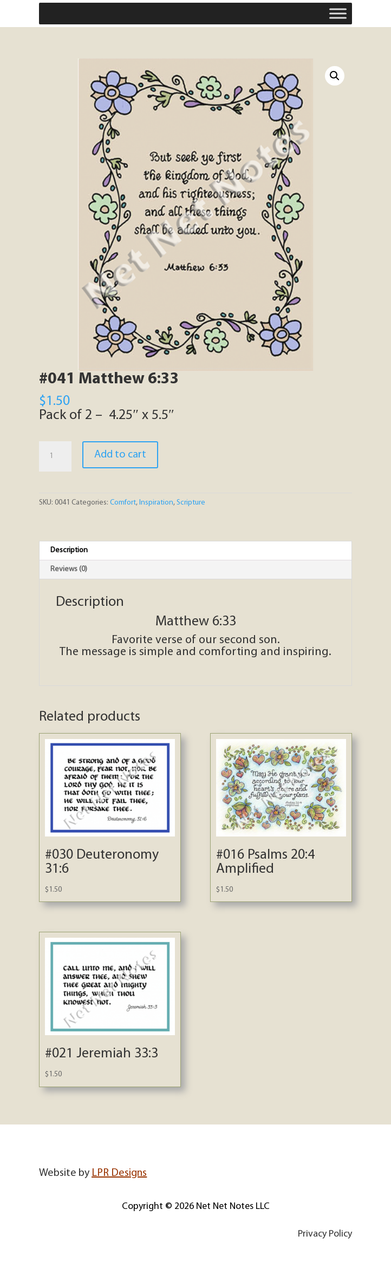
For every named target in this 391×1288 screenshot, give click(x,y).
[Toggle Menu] (338, 13)
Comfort (123, 503)
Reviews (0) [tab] (68, 569)
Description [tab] (69, 550)
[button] (334, 76)
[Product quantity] (55, 456)
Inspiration (156, 503)
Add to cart (120, 454)
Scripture (191, 503)
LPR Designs (119, 1173)
